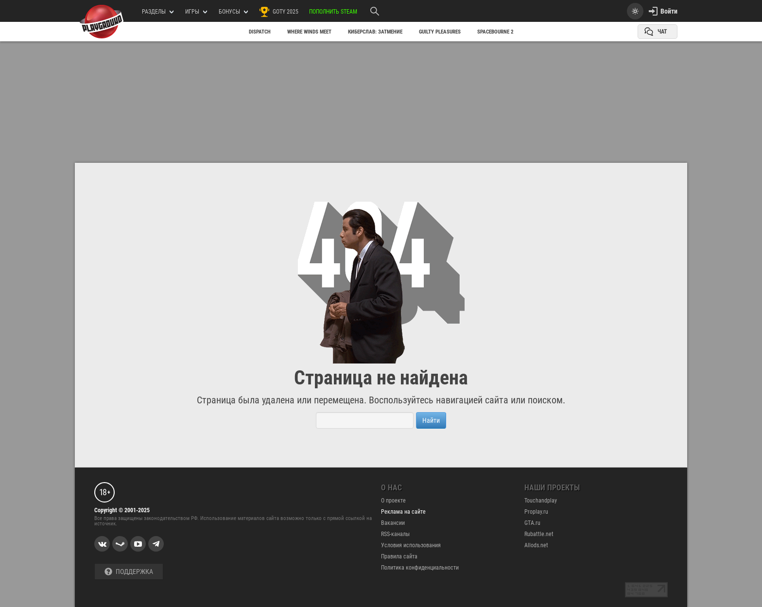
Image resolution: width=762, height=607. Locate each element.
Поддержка (128, 572)
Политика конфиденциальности (420, 567)
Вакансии (393, 523)
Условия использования (411, 545)
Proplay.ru (536, 511)
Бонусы (233, 11)
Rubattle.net (539, 534)
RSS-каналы (395, 534)
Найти (431, 420)
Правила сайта (399, 556)
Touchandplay (540, 500)
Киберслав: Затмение (375, 32)
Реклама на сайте (403, 511)
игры (196, 11)
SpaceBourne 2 (495, 32)
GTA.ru (532, 523)
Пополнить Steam (333, 11)
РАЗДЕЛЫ (157, 11)
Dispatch (260, 32)
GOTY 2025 (278, 11)
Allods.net (536, 545)
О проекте (393, 500)
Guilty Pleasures (440, 32)
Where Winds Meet (309, 32)
